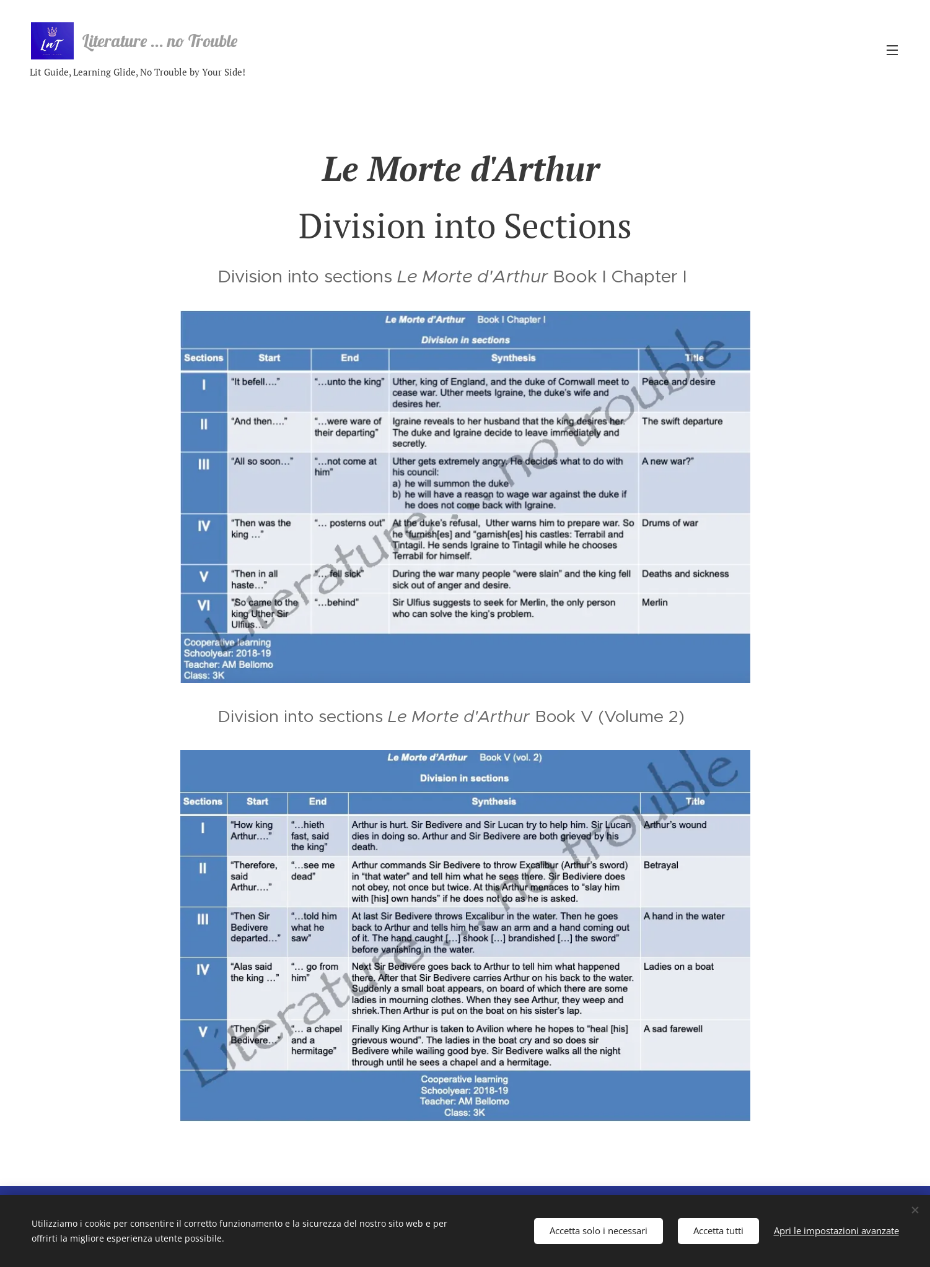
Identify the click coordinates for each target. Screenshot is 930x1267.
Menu (892, 50)
